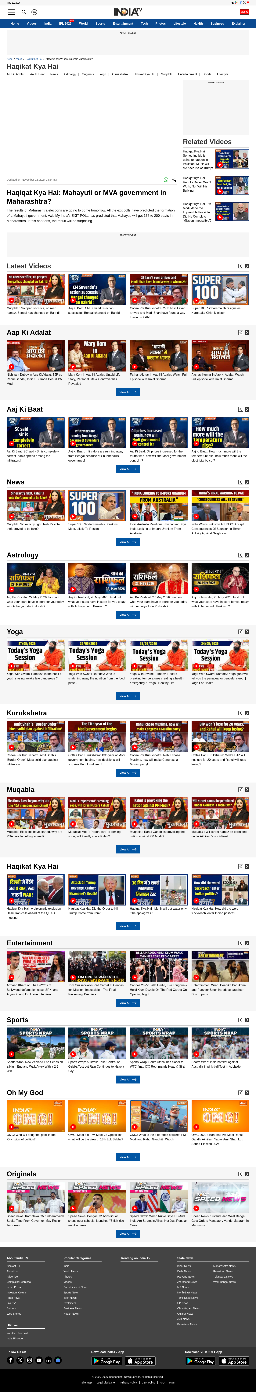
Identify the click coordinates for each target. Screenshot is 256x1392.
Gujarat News (185, 1313)
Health (198, 23)
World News (71, 1271)
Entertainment (123, 23)
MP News (183, 1287)
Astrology (69, 74)
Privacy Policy (128, 1382)
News (10, 59)
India (47, 23)
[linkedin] (48, 1360)
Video (19, 59)
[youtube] (39, 1360)
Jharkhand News (187, 1281)
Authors (11, 1308)
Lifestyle (180, 23)
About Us (12, 1271)
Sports (100, 23)
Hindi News (13, 1297)
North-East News (187, 1292)
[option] (36, 294)
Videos (32, 23)
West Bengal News (224, 1281)
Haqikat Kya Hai (34, 59)
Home (15, 23)
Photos (161, 23)
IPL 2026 (65, 23)
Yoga (102, 74)
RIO (162, 1382)
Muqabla (166, 74)
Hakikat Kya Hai (144, 74)
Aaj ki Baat (37, 74)
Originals (88, 74)
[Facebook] (10, 1360)
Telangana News (223, 1276)
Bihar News (184, 1266)
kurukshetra (120, 74)
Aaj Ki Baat (25, 409)
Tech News (70, 1297)
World (83, 23)
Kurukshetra (27, 713)
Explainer (238, 23)
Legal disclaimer (106, 1382)
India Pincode (15, 1338)
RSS (172, 1382)
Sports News (71, 1292)
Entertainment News (76, 1287)
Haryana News (186, 1276)
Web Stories (14, 1313)
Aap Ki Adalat (29, 332)
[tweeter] (20, 1360)
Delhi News (184, 1271)
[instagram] (29, 1360)
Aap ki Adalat (15, 74)
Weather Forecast (17, 1333)
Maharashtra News (224, 1266)
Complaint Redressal (19, 1281)
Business (217, 23)
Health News (71, 1313)
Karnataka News (187, 1324)
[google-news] (58, 1360)
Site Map (86, 1382)
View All (128, 392)
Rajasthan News (223, 1271)
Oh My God (25, 1093)
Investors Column (17, 1292)
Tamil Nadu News (187, 1297)
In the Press (14, 1287)
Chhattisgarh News (188, 1308)
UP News (182, 1303)
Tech (144, 23)
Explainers (70, 1303)
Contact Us (13, 1266)
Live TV (11, 1303)
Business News (73, 1308)
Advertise (12, 1276)
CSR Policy (148, 1382)
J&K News (183, 1318)
